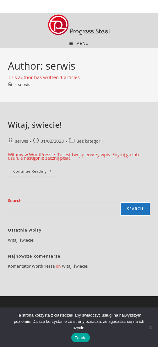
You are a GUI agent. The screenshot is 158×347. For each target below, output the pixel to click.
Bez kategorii (89, 141)
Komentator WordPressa (31, 266)
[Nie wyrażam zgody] (150, 327)
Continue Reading (35, 172)
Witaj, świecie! (35, 125)
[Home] (10, 84)
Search (15, 200)
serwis (24, 84)
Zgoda (80, 337)
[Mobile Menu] (79, 44)
